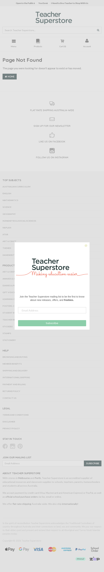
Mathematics (10, 200)
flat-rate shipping (22, 503)
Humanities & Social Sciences (19, 221)
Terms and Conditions (16, 415)
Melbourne (24, 478)
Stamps (7, 333)
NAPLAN (7, 227)
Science (7, 207)
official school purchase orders (21, 496)
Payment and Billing (14, 384)
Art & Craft (9, 241)
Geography (9, 214)
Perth (38, 478)
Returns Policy (11, 391)
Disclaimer (9, 421)
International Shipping (16, 377)
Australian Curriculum (16, 186)
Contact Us (9, 398)
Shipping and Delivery (15, 370)
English (7, 193)
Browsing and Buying (15, 357)
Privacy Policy (11, 428)
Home (9, 76)
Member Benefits (12, 363)
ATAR (5, 234)
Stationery (9, 340)
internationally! (70, 503)
